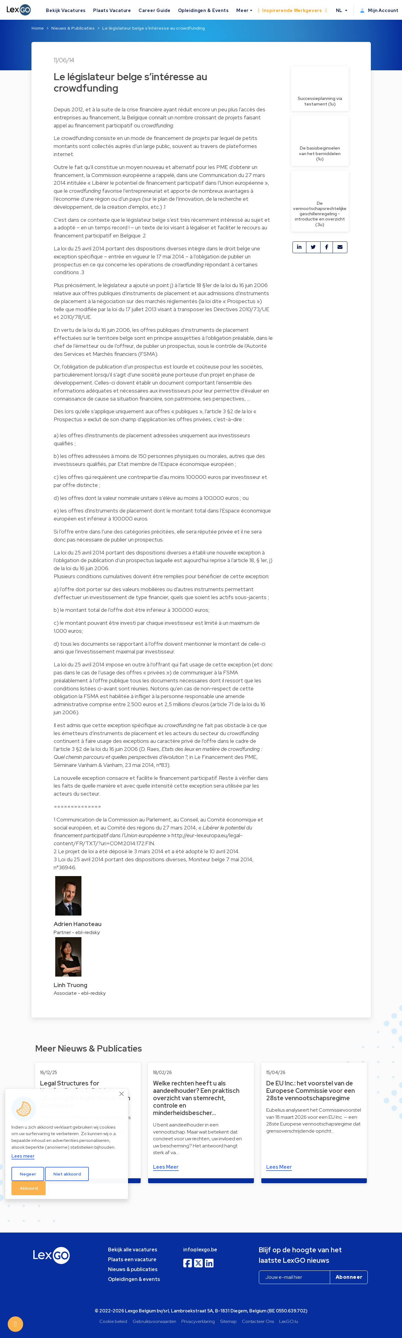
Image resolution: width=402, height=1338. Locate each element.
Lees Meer (166, 1167)
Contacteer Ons (258, 1321)
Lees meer (23, 1156)
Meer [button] (242, 10)
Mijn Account (379, 10)
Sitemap (228, 1321)
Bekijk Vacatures (66, 10)
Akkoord (29, 1188)
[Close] (121, 1094)
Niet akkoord (67, 1174)
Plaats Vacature (112, 10)
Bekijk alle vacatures (132, 1249)
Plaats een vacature (132, 1259)
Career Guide (154, 10)
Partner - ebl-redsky (77, 932)
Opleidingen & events (134, 1279)
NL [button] (340, 10)
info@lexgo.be (200, 1249)
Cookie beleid (113, 1321)
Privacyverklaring (198, 1321)
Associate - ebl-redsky (80, 993)
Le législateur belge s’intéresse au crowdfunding (153, 28)
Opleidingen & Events (203, 10)
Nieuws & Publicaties (73, 28)
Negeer (28, 1174)
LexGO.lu (288, 1321)
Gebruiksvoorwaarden (154, 1321)
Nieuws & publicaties (133, 1269)
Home (37, 28)
